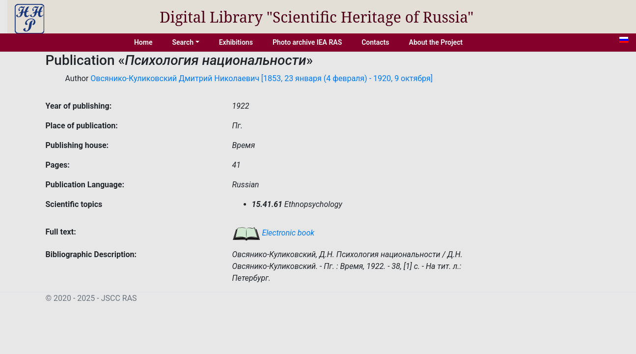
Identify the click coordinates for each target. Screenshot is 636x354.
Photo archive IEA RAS (307, 42)
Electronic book (273, 232)
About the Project (436, 42)
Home (143, 42)
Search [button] (183, 42)
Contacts (375, 42)
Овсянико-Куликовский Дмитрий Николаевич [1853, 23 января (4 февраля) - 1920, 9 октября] (261, 78)
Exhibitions (236, 42)
